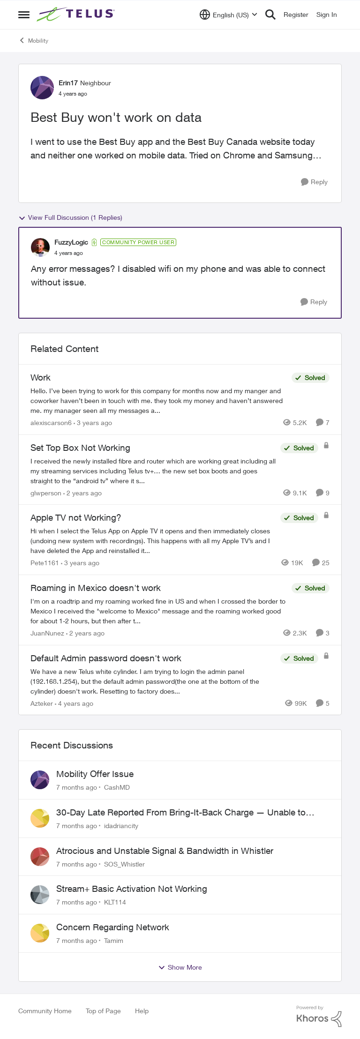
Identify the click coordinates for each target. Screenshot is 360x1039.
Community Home (45, 1011)
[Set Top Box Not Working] (153, 470)
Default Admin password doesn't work (105, 658)
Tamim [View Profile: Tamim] (113, 940)
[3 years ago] (93, 422)
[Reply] (314, 182)
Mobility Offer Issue (95, 774)
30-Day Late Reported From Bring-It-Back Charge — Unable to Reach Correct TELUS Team (181, 812)
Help (142, 1011)
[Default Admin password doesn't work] (153, 680)
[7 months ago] (76, 787)
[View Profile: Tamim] (39, 933)
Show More (180, 967)
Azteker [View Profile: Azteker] (41, 703)
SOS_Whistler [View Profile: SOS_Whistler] (124, 863)
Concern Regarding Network (112, 927)
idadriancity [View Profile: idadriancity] (121, 826)
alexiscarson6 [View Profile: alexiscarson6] (51, 422)
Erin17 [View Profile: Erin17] (68, 83)
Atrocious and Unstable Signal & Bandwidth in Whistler (164, 850)
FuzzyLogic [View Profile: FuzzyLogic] (71, 242)
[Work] (158, 400)
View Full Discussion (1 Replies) (70, 217)
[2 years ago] (82, 492)
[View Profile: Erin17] (42, 87)
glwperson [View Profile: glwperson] (45, 492)
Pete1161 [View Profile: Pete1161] (44, 563)
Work (40, 377)
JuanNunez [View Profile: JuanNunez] (47, 633)
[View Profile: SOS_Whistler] (39, 856)
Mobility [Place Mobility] (33, 40)
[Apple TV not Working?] (153, 540)
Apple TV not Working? (75, 517)
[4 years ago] (74, 703)
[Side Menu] (24, 14)
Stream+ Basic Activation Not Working (131, 888)
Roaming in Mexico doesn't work (95, 588)
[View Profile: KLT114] (39, 894)
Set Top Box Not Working (80, 447)
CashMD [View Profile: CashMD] (117, 787)
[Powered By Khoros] (319, 1016)
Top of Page (103, 1011)
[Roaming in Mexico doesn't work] (158, 611)
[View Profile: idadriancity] (39, 818)
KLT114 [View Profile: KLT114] (115, 902)
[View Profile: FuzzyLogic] (40, 247)
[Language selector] (228, 14)
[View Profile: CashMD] (39, 779)
